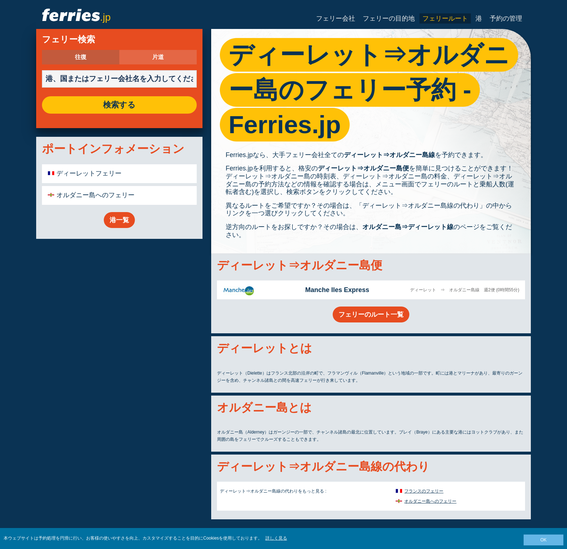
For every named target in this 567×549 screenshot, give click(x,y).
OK (543, 539)
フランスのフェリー (423, 491)
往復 (80, 57)
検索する (119, 105)
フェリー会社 (335, 18)
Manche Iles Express (337, 290)
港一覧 (119, 220)
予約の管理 (506, 18)
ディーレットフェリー (89, 173)
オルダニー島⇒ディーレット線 (407, 227)
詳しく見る (276, 538)
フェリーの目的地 (389, 18)
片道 (158, 57)
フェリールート (445, 18)
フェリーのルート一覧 (371, 314)
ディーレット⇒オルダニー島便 (363, 168)
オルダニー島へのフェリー (95, 195)
